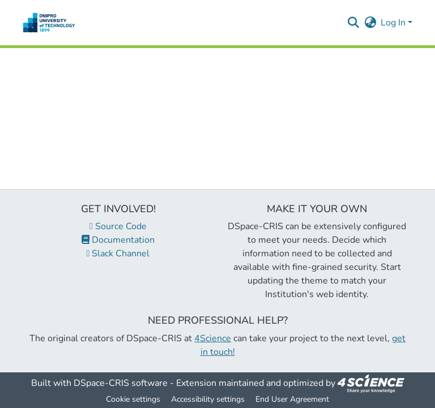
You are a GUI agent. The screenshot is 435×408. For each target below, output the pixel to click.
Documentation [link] (118, 240)
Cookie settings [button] (133, 399)
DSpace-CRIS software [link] (121, 383)
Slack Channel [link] (118, 253)
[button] (49, 22)
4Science (212, 338)
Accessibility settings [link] (208, 399)
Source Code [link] (118, 226)
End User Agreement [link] (292, 399)
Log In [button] (394, 22)
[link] (371, 383)
